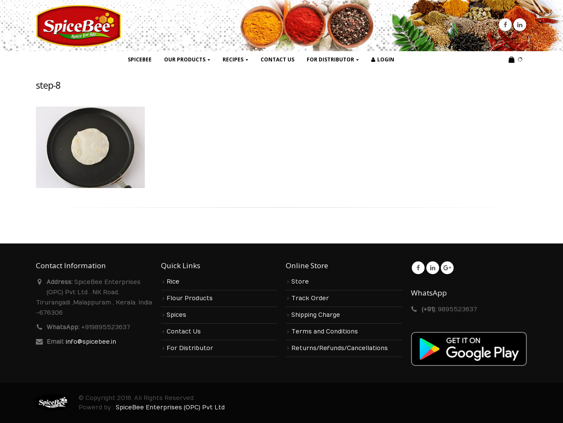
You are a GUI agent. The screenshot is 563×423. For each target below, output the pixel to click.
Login (382, 59)
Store (300, 281)
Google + (447, 267)
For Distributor (330, 59)
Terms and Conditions (324, 331)
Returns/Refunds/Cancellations (339, 348)
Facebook (418, 267)
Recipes (233, 59)
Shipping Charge (315, 315)
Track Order (310, 298)
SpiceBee (140, 59)
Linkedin (432, 267)
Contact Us (277, 59)
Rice (173, 281)
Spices (176, 315)
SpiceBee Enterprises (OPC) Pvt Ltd (170, 407)
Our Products (184, 59)
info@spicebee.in (91, 342)
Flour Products (190, 298)
